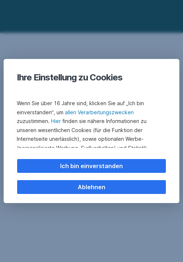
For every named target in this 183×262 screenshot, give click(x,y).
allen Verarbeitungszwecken (99, 112)
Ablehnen (91, 187)
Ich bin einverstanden (91, 166)
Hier (56, 121)
